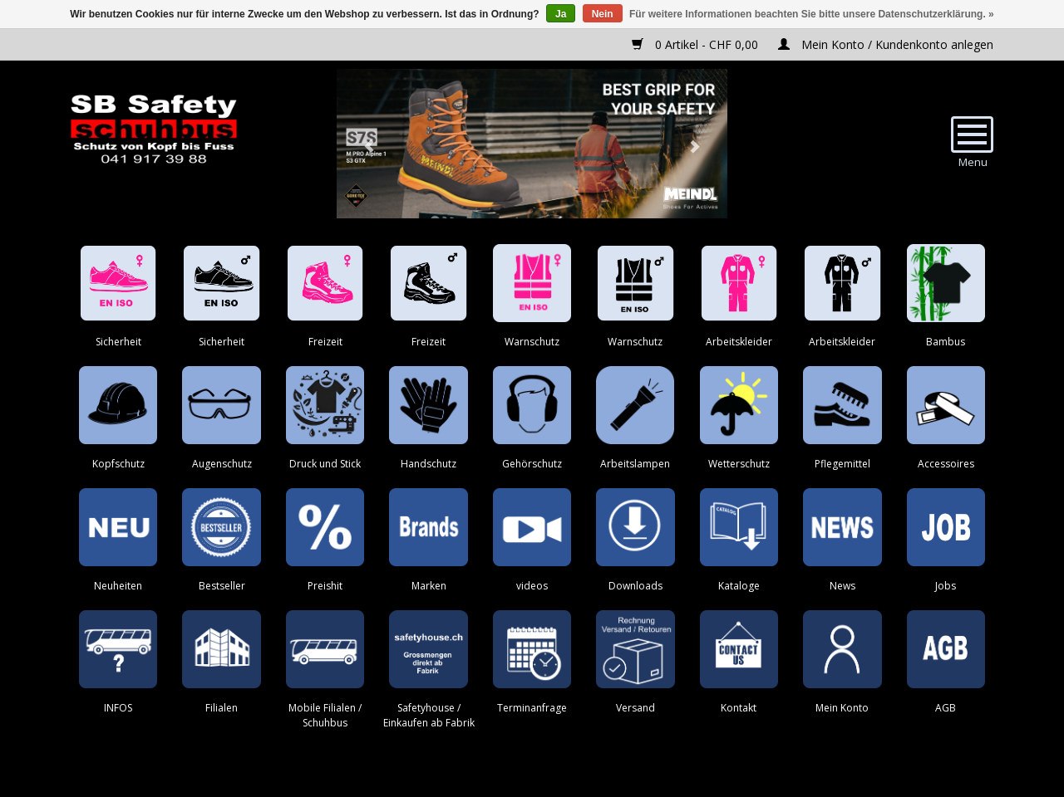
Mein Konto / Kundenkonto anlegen (885, 44)
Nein (602, 14)
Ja (560, 14)
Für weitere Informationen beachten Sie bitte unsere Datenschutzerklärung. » (811, 14)
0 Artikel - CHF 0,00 (696, 44)
